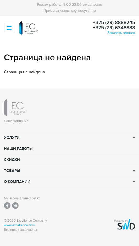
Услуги (12, 138)
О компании (17, 182)
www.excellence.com (19, 225)
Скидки (12, 160)
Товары (12, 171)
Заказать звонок (121, 33)
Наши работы (18, 149)
